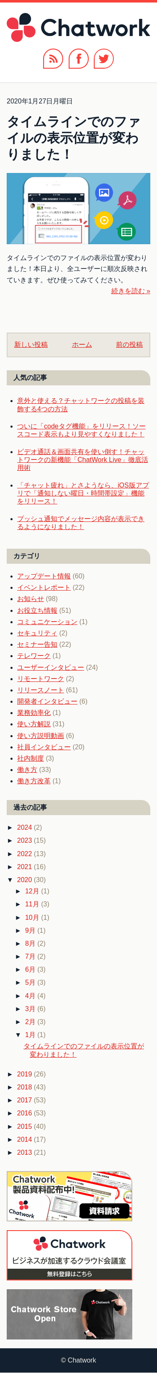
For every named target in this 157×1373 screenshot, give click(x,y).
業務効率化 (34, 712)
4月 (31, 995)
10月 (33, 917)
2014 (25, 1139)
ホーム (82, 344)
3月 (31, 1008)
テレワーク (34, 655)
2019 (25, 1074)
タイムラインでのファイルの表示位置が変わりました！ (74, 138)
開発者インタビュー (47, 701)
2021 (25, 866)
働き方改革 (34, 781)
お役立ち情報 (37, 610)
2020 (25, 879)
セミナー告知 (37, 644)
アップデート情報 (44, 576)
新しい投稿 (31, 344)
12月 (33, 891)
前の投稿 (129, 344)
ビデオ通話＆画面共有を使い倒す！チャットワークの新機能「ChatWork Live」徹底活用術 (82, 459)
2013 (25, 1152)
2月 (31, 1021)
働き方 (27, 769)
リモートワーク (40, 678)
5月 (31, 982)
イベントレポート (44, 587)
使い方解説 (34, 724)
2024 (25, 827)
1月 (31, 1034)
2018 (25, 1087)
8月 (31, 943)
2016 (25, 1113)
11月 (33, 904)
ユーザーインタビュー (50, 667)
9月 (31, 930)
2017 (25, 1100)
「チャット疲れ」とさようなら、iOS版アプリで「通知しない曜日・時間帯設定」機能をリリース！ (83, 493)
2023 (25, 840)
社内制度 (30, 758)
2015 (25, 1126)
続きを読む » (130, 290)
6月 (31, 969)
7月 (31, 956)
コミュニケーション (47, 621)
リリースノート (40, 690)
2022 (25, 853)
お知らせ (30, 598)
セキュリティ (37, 633)
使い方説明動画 (40, 735)
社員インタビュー (44, 747)
